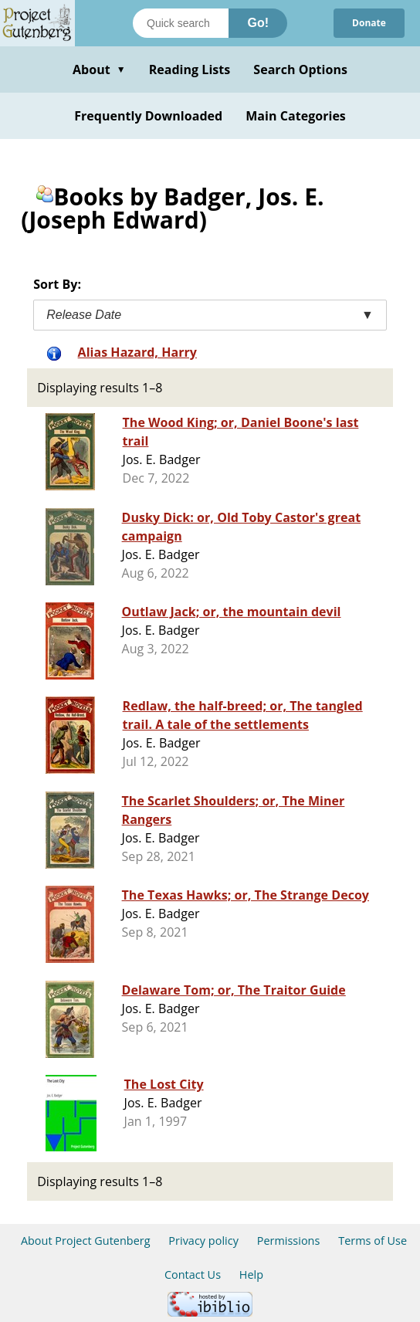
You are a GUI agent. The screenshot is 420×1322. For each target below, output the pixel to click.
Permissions (288, 1240)
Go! (258, 22)
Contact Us (192, 1274)
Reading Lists (190, 69)
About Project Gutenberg (86, 1240)
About (99, 69)
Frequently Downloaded (148, 115)
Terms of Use (372, 1240)
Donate (369, 22)
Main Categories (296, 115)
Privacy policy (203, 1240)
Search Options (300, 69)
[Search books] (181, 23)
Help (251, 1274)
